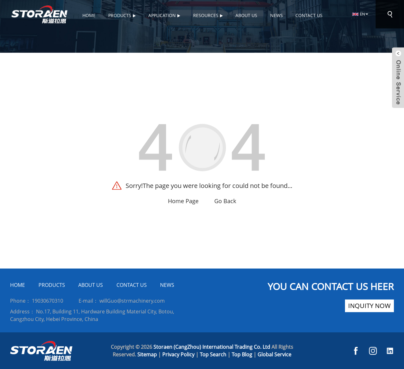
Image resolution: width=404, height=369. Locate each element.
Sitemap (147, 354)
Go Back (225, 201)
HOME (17, 284)
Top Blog (242, 354)
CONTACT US (131, 284)
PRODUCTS (52, 284)
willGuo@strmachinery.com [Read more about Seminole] (132, 300)
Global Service (274, 354)
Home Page (183, 201)
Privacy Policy (178, 354)
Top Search (213, 354)
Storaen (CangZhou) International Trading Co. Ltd (211, 346)
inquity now (369, 305)
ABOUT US (90, 284)
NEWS (167, 284)
